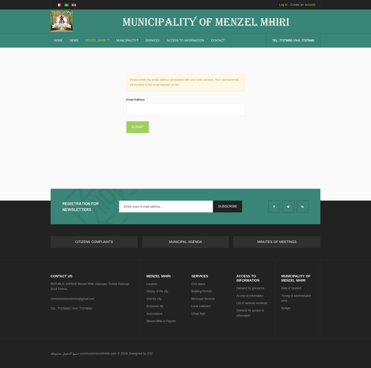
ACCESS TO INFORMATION (185, 40)
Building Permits (201, 291)
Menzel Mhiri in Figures (161, 321)
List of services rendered (251, 303)
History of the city (157, 291)
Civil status (198, 284)
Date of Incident (291, 288)
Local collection (201, 306)
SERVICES (153, 40)
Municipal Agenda (185, 242)
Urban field (198, 313)
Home (58, 40)
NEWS (74, 40)
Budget (285, 308)
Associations (154, 313)
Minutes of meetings (277, 242)
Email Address (136, 99)
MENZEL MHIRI (97, 40)
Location (151, 284)
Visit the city (154, 299)
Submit (137, 127)
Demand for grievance (250, 288)
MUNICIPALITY (127, 40)
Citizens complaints (94, 242)
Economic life (154, 306)
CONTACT (218, 40)
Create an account (302, 4)
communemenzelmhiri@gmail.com (72, 299)
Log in (283, 4)
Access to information (250, 295)
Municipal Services (203, 299)
